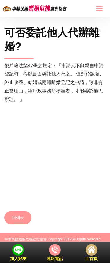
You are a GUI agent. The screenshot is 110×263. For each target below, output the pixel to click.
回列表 (18, 217)
